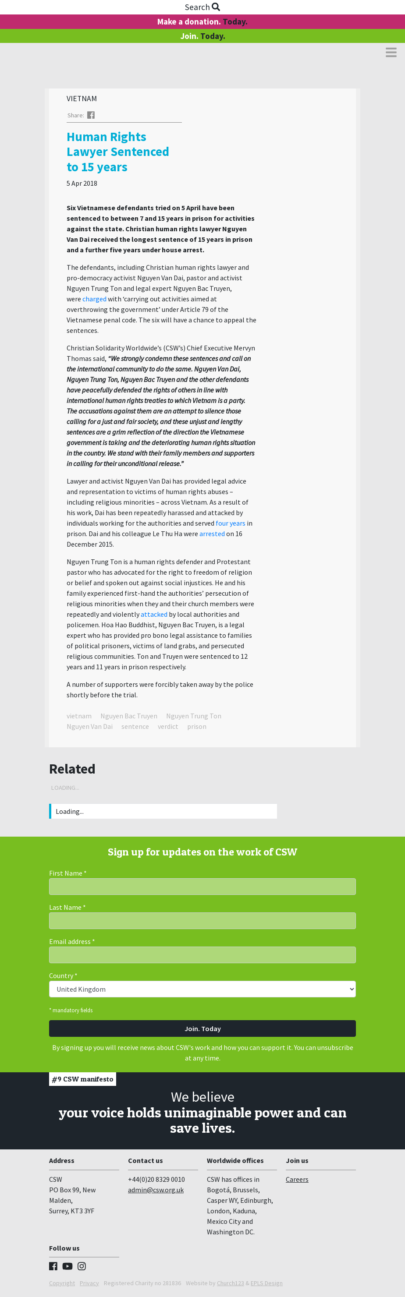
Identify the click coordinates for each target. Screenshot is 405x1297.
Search (202, 7)
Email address (72, 943)
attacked (155, 616)
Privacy (89, 1285)
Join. (202, 36)
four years (230, 525)
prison (196, 728)
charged (95, 301)
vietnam (79, 718)
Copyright (62, 1285)
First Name (68, 875)
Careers (297, 1181)
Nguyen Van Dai (90, 728)
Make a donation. (202, 21)
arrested (212, 535)
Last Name (67, 909)
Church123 (230, 1285)
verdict (168, 728)
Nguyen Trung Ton (193, 718)
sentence (135, 728)
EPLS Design (267, 1285)
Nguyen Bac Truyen (128, 718)
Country (63, 977)
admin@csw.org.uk (156, 1191)
